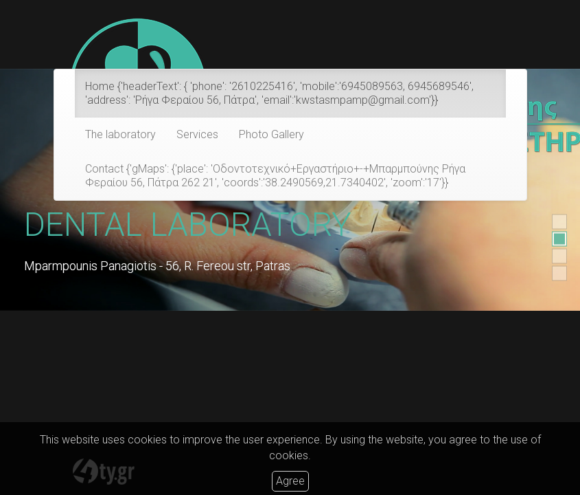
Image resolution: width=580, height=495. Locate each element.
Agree (290, 480)
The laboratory (120, 134)
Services (197, 134)
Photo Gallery (271, 134)
